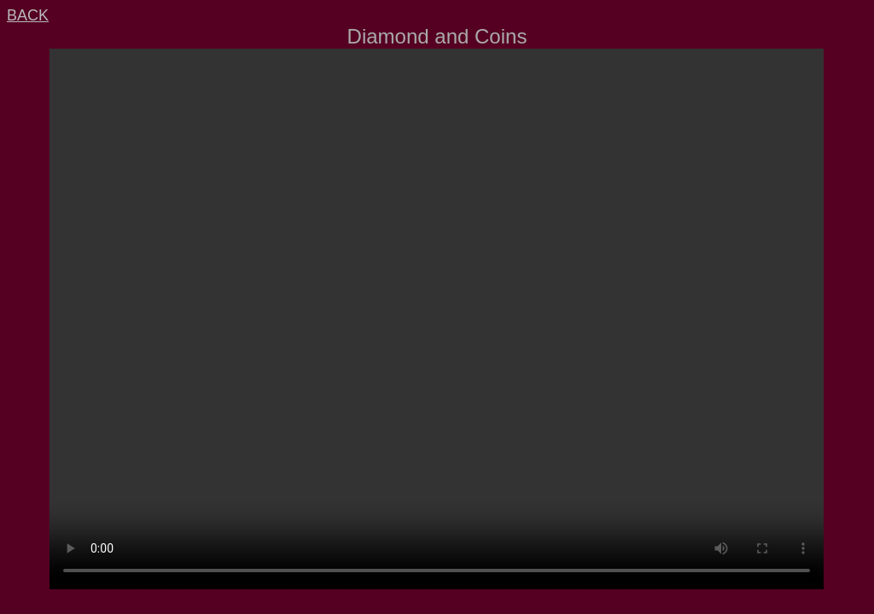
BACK (28, 15)
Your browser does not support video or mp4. (437, 319)
